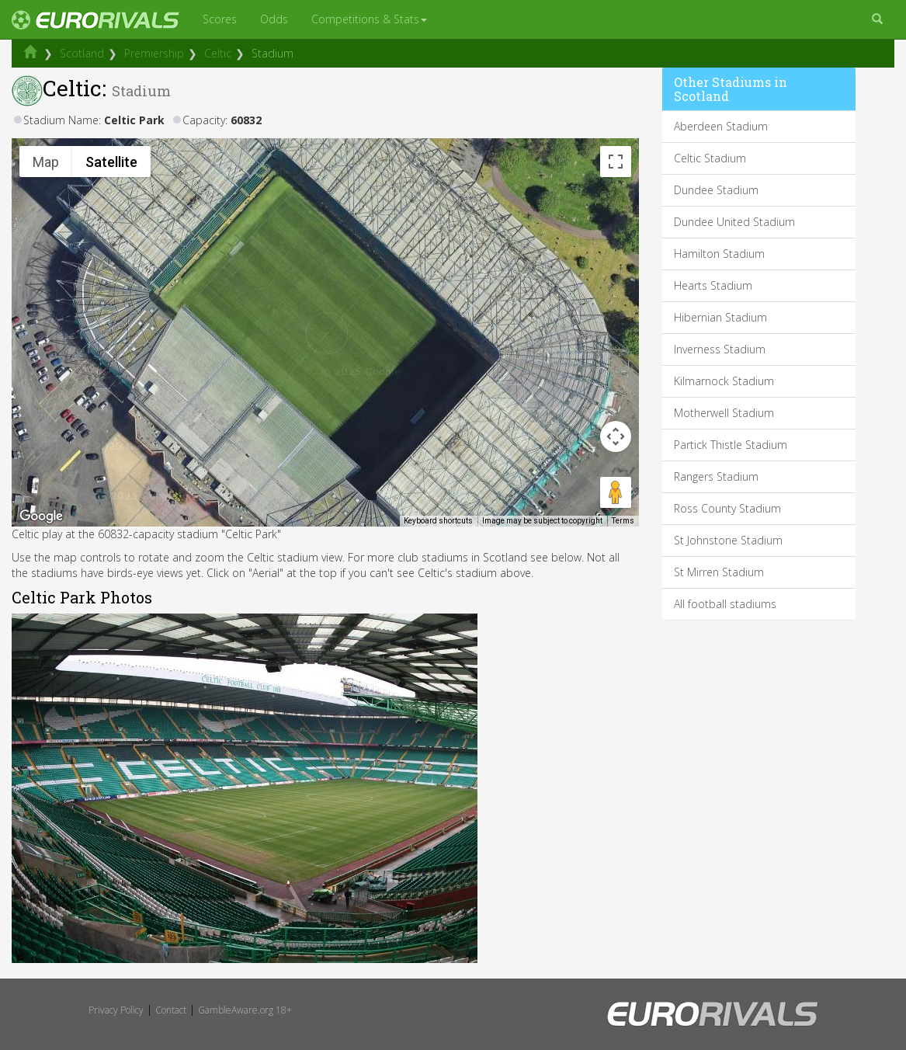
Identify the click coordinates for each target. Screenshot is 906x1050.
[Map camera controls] (615, 436)
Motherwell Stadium (724, 412)
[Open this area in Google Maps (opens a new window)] (41, 516)
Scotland (82, 53)
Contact (170, 1010)
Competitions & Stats (369, 19)
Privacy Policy (116, 1010)
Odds (274, 19)
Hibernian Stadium (720, 317)
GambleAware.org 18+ (245, 1010)
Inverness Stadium (719, 349)
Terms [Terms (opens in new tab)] (623, 520)
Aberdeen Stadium (721, 126)
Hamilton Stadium (719, 253)
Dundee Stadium (716, 190)
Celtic (217, 53)
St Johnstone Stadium (728, 540)
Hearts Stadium (713, 285)
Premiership (154, 53)
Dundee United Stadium (734, 221)
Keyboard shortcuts (438, 520)
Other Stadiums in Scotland (730, 89)
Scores (220, 19)
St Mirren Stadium (719, 572)
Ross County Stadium (727, 508)
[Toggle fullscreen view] (615, 161)
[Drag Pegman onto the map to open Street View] (615, 492)
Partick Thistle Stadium (730, 444)
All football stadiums (725, 603)
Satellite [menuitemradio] (111, 162)
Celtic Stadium (710, 158)
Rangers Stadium (716, 476)
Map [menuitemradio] (46, 162)
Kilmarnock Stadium (724, 381)
